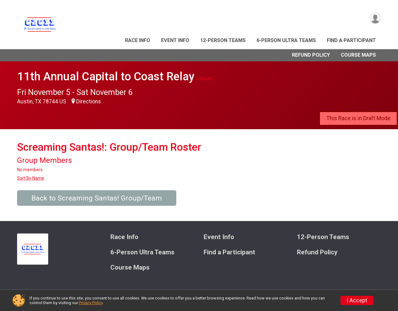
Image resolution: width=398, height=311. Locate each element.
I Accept (357, 300)
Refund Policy (311, 55)
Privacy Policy (91, 302)
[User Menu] (375, 18)
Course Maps (358, 55)
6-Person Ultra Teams (286, 40)
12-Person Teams (223, 40)
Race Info (137, 40)
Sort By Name (30, 178)
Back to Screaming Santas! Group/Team (96, 198)
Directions (88, 101)
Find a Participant (351, 40)
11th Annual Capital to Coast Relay (105, 76)
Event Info (175, 40)
